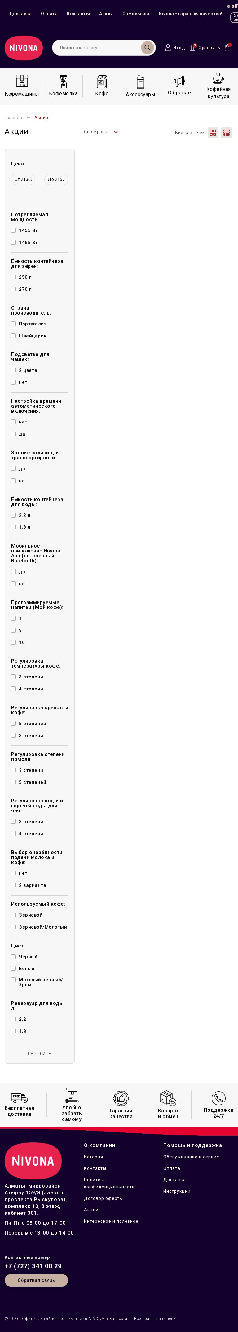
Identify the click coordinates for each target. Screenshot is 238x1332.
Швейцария (33, 335)
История (93, 1156)
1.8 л (25, 527)
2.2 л (25, 515)
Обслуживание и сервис (191, 1156)
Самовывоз (136, 13)
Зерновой (30, 915)
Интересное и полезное (111, 1221)
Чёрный (28, 956)
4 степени (31, 688)
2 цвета (28, 370)
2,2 (22, 1019)
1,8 (22, 1031)
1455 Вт (28, 230)
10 (22, 642)
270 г (25, 289)
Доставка (20, 13)
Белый (27, 968)
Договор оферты (103, 1198)
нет (23, 382)
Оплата (49, 13)
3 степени (31, 676)
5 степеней (32, 723)
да (22, 434)
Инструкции (177, 1191)
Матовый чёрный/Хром (41, 982)
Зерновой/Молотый (43, 927)
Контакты (78, 13)
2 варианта (32, 885)
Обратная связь (36, 1280)
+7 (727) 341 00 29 (33, 1266)
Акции (106, 13)
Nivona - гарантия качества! (191, 13)
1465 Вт (28, 242)
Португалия (33, 323)
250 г (25, 277)
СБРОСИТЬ (40, 1053)
